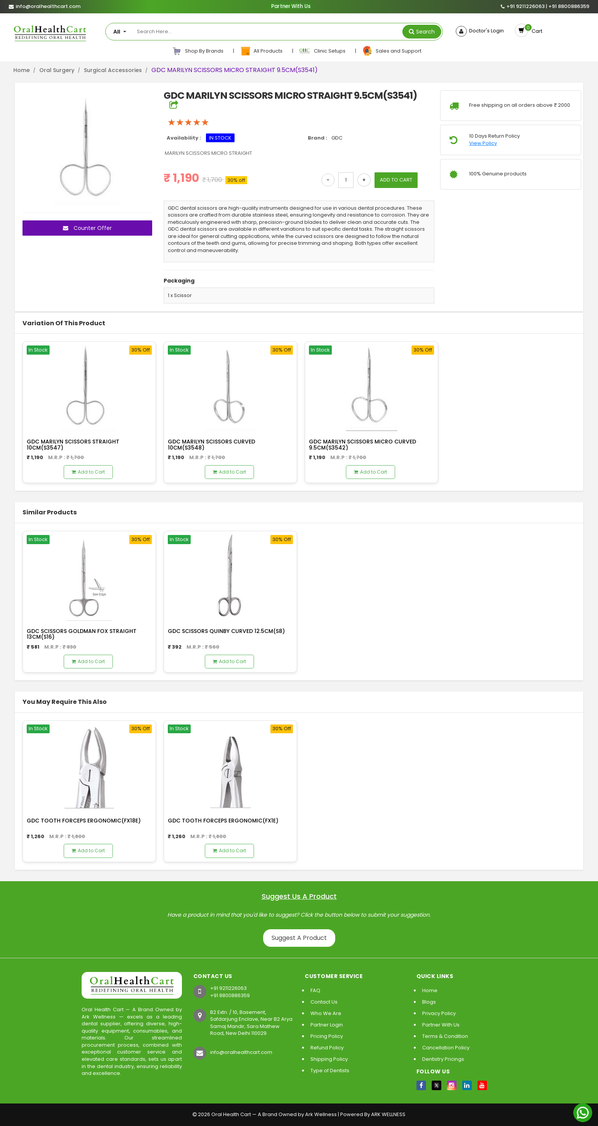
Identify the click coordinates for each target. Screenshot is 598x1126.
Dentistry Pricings (443, 1059)
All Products (262, 51)
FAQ (315, 990)
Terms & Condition (445, 1036)
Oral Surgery (56, 70)
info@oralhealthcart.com (241, 1052)
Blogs (429, 1002)
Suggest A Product (299, 937)
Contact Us (324, 1002)
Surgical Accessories (113, 70)
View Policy (483, 143)
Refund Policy (327, 1047)
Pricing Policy (326, 1036)
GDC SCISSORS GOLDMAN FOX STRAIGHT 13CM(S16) (82, 634)
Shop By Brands (198, 51)
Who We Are (325, 1013)
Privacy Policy (439, 1013)
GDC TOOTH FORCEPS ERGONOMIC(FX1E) (223, 820)
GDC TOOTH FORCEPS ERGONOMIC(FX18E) (84, 820)
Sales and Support (391, 51)
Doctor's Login (485, 31)
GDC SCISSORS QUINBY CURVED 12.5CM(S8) (226, 631)
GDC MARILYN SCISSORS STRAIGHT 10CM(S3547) (73, 444)
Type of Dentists (329, 1070)
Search (425, 31)
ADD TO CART (396, 179)
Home (21, 70)
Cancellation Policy (445, 1047)
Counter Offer (87, 228)
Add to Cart (88, 472)
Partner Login (326, 1024)
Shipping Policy (329, 1059)
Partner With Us (290, 6)
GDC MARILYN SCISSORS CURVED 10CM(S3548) (211, 444)
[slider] (188, 122)
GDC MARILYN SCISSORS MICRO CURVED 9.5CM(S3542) (362, 444)
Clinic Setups (323, 51)
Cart (535, 31)
